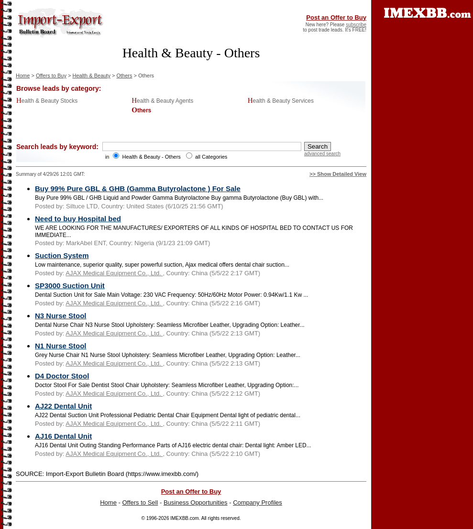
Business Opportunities (196, 502)
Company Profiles (257, 502)
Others (124, 75)
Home (23, 75)
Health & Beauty (91, 75)
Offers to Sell (140, 502)
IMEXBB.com (184, 518)
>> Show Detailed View (337, 174)
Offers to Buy (51, 75)
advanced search (322, 153)
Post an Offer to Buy (336, 17)
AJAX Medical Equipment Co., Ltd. (114, 273)
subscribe (356, 24)
